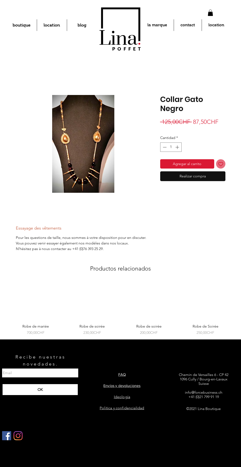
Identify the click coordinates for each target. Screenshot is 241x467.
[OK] (40, 390)
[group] (120, 308)
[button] (210, 13)
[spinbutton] (170, 147)
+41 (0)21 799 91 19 (203, 397)
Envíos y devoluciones (121, 386)
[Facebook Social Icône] (6, 435)
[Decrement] (164, 147)
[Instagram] (18, 435)
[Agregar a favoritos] (220, 164)
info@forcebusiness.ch (203, 392)
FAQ (122, 374)
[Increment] (177, 147)
